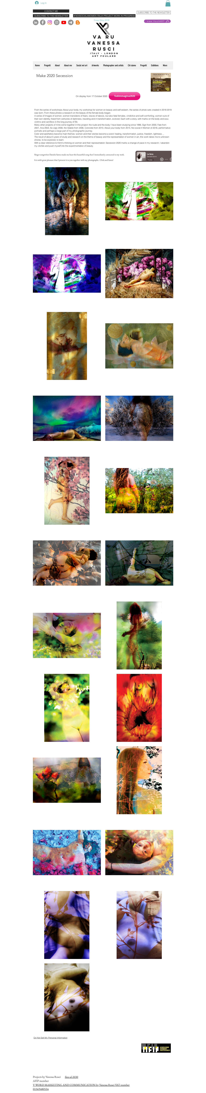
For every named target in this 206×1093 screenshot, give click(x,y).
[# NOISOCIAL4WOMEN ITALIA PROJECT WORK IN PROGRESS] (104, 15)
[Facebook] (42, 22)
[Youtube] (64, 22)
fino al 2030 (71, 1077)
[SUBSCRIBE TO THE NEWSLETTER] (51, 15)
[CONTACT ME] (51, 11)
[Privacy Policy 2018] (101, 20)
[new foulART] (157, 21)
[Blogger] (78, 22)
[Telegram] (71, 22)
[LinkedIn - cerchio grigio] (35, 22)
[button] (168, 3)
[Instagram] (50, 22)
